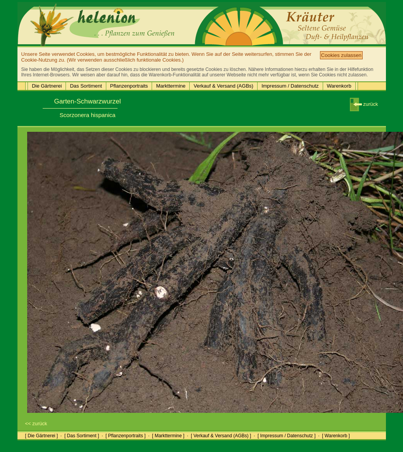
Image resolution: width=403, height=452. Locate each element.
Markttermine (170, 86)
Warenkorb (339, 86)
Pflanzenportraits (129, 86)
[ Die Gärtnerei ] (41, 435)
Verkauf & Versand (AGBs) (223, 86)
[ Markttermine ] (168, 435)
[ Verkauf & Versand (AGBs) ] (221, 435)
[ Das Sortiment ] (81, 435)
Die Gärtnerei (47, 86)
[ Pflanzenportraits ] (125, 435)
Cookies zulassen (341, 55)
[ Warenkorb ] (336, 435)
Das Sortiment (86, 86)
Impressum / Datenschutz (289, 86)
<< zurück (36, 423)
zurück (364, 104)
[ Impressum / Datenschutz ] (286, 435)
